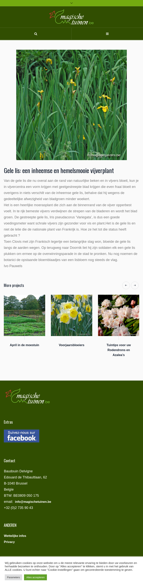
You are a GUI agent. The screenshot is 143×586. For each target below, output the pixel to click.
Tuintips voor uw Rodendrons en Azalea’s (119, 350)
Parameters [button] (13, 577)
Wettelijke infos (15, 535)
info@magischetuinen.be (33, 501)
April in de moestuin (24, 345)
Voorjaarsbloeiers (71, 345)
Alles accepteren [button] (35, 577)
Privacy (9, 542)
